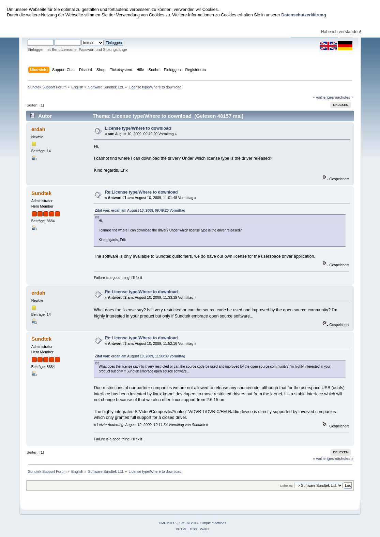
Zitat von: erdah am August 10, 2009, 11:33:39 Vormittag (140, 356)
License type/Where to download (138, 128)
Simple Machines (213, 523)
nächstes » (344, 97)
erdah (38, 129)
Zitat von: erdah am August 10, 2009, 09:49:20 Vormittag (140, 210)
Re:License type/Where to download (141, 192)
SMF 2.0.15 (168, 523)
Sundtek (41, 193)
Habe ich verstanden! (341, 31)
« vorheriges (323, 97)
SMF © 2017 (188, 523)
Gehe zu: (286, 485)
